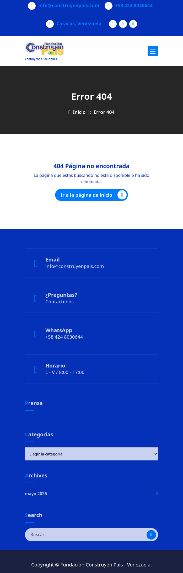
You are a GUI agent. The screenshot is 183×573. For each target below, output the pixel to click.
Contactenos (59, 311)
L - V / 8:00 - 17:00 (64, 382)
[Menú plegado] (153, 51)
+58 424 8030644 (134, 4)
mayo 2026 (36, 502)
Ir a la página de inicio (94, 197)
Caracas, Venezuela (78, 22)
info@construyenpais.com (68, 4)
